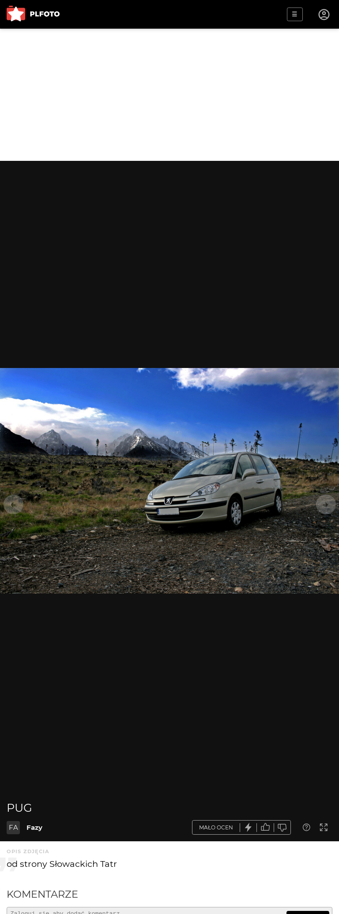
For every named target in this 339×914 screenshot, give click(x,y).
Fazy (34, 827)
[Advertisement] (169, 94)
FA (13, 827)
